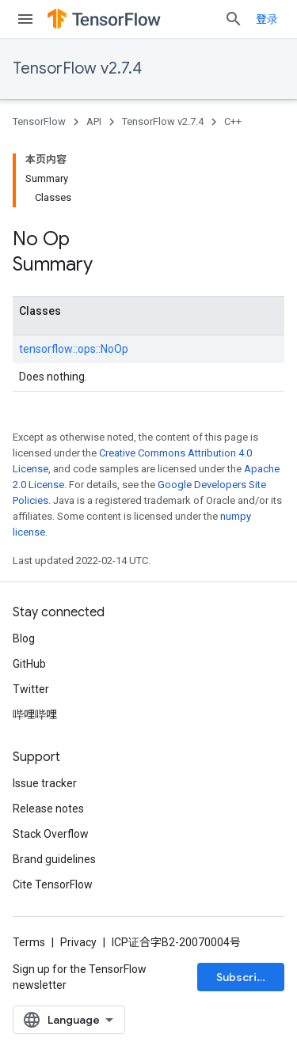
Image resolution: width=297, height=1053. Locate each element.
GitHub (29, 663)
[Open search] (233, 18)
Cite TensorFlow (53, 884)
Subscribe (243, 977)
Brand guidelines (54, 859)
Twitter (31, 689)
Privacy (78, 942)
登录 (267, 19)
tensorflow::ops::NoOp (73, 349)
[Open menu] (25, 19)
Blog (24, 638)
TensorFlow (39, 121)
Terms (29, 942)
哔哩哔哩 (35, 714)
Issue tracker (45, 783)
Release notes (48, 808)
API (93, 121)
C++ (233, 121)
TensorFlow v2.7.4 (77, 68)
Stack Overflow (51, 834)
